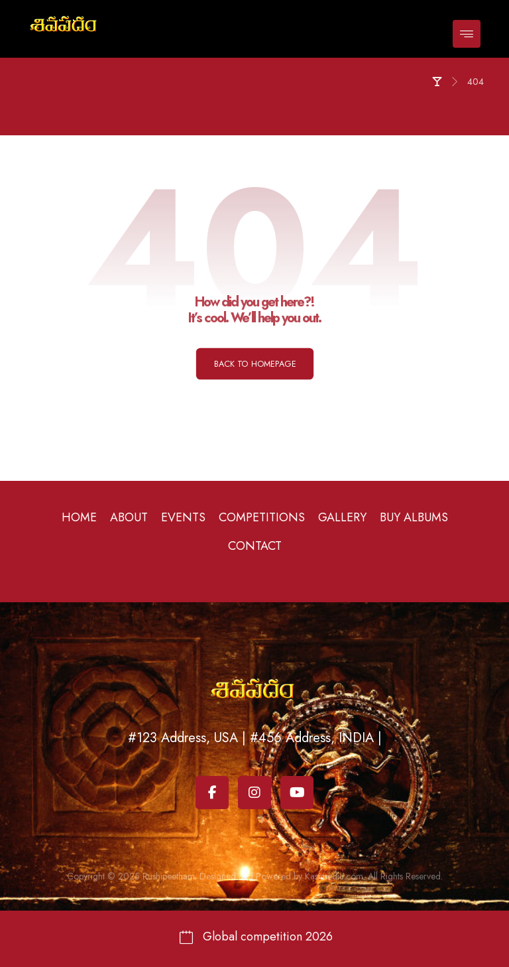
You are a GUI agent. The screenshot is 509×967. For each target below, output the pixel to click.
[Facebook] (212, 792)
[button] (467, 34)
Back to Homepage (254, 363)
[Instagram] (254, 792)
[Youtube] (296, 792)
